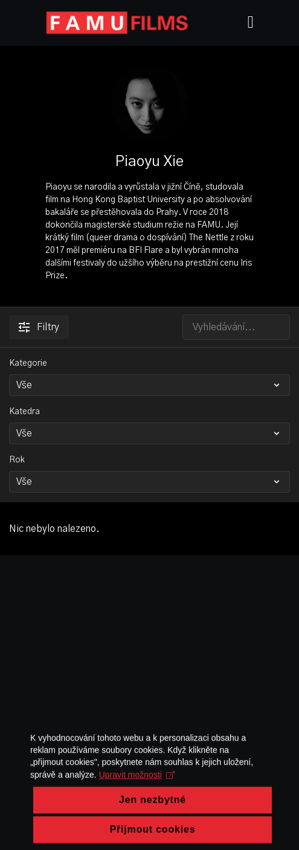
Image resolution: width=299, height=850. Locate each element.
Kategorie (28, 363)
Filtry (39, 327)
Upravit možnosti (137, 806)
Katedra (24, 411)
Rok (17, 460)
